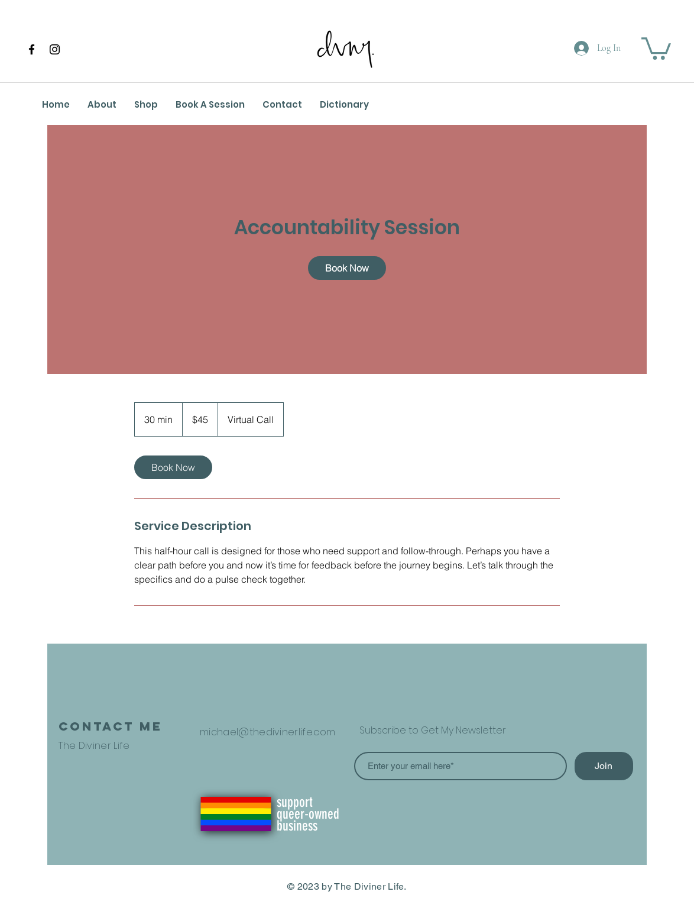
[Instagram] (54, 49)
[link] (347, 268)
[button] (656, 47)
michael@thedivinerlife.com (267, 732)
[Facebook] (31, 49)
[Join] (604, 766)
